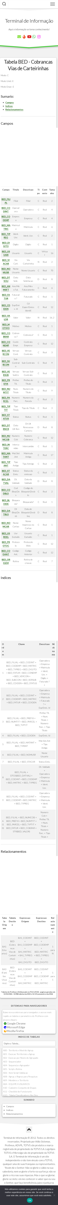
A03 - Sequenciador (12, 1061)
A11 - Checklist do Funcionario (17, 1091)
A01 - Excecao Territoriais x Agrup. (19, 1054)
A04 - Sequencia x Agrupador (16, 1065)
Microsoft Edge (14, 1027)
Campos (9, 102)
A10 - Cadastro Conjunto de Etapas (19, 1087)
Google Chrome (15, 1023)
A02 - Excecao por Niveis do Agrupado (20, 1057)
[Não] (54, 1195)
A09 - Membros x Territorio (16, 1080)
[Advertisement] (29, 157)
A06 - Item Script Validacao (15, 1072)
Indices (9, 106)
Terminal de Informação (29, 21)
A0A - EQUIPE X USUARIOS (16, 1084)
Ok (29, 1200)
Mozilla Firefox (14, 1031)
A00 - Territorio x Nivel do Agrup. (18, 1050)
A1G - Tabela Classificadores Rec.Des (20, 1095)
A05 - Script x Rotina (12, 1069)
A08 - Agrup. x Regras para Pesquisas (20, 1076)
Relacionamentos (14, 109)
